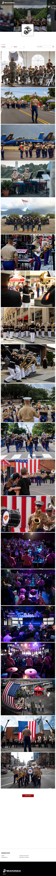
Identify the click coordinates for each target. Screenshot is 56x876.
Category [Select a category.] (3, 46)
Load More (28, 795)
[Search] (45, 47)
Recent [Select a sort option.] (15, 46)
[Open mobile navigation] (53, 2)
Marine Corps (28, 871)
